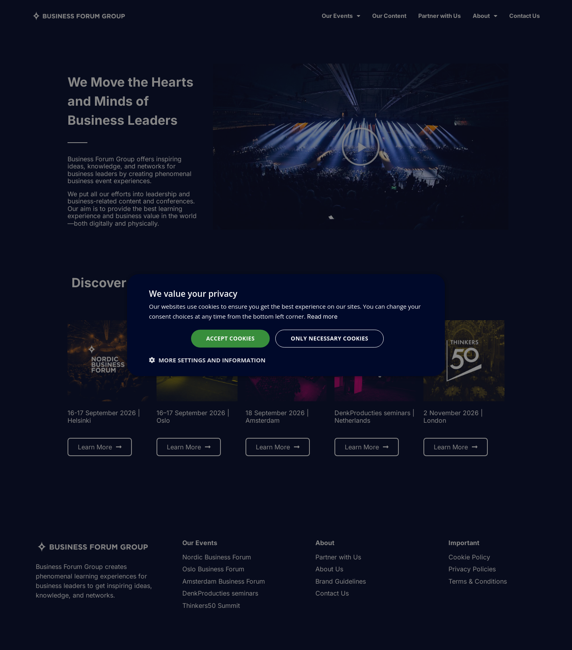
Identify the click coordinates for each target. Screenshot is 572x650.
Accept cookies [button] (230, 338)
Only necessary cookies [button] (329, 338)
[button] (207, 359)
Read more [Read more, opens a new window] (322, 316)
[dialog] (286, 325)
